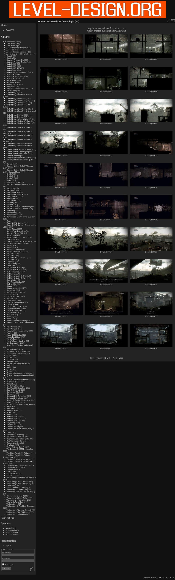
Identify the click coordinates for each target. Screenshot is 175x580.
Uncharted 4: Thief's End (16, 490)
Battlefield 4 (11, 70)
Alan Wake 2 (11, 46)
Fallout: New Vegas (14, 251)
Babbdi (9, 56)
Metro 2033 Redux (14, 335)
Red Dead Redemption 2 (16, 388)
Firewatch (10, 262)
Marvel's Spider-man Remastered (20, 323)
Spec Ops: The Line (14, 435)
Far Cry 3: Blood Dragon (16, 257)
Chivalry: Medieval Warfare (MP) (19, 160)
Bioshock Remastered (15, 76)
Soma (8, 433)
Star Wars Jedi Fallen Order (17, 439)
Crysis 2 (9, 176)
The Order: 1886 (13, 467)
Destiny (9, 202)
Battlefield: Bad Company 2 (17, 72)
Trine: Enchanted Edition (16, 488)
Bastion (9, 58)
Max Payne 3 (11, 329)
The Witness (11, 469)
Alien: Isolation (12, 50)
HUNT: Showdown (13, 272)
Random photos (12, 530)
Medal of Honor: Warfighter (17, 331)
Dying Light (11, 235)
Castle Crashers (13, 156)
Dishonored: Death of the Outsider (20, 217)
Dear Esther (11, 200)
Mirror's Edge (11, 339)
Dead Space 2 (12, 196)
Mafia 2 (9, 317)
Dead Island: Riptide (14, 194)
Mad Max (10, 315)
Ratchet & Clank (13, 386)
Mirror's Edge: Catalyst (15, 341)
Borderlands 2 (12, 84)
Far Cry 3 (10, 255)
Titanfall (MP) (11, 473)
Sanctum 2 (10, 408)
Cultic (8, 180)
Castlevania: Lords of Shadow (18, 158)
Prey (8, 365)
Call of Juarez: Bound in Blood (18, 150)
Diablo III (10, 211)
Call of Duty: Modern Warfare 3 (19, 135)
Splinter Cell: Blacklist (15, 437)
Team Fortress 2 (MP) (15, 447)
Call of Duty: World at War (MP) (19, 145)
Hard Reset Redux (14, 282)
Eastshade (10, 239)
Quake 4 (9, 372)
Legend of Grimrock (14, 308)
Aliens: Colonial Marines (16, 52)
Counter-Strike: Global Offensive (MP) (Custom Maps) (18, 171)
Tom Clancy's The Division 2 (18, 484)
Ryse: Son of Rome (14, 402)
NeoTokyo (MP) (12, 343)
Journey (9, 298)
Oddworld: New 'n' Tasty (16, 351)
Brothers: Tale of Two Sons (17, 88)
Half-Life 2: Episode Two (16, 278)
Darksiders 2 (11, 190)
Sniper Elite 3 (11, 424)
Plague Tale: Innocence (16, 363)
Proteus (9, 367)
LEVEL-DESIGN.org (166, 577)
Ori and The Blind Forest (16, 353)
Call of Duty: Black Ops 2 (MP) (19, 105)
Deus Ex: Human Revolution (18, 207)
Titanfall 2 (10, 475)
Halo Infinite (11, 280)
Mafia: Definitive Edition (16, 321)
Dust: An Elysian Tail (14, 233)
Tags (8, 30)
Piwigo (155, 577)
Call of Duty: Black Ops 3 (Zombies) (21, 111)
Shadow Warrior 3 (13, 420)
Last (121, 358)
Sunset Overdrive (13, 443)
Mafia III (9, 319)
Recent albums (12, 534)
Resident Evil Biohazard (16, 396)
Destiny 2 (10, 205)
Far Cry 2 (10, 253)
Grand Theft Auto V (14, 270)
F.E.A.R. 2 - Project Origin (17, 243)
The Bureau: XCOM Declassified (19, 449)
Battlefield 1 (11, 64)
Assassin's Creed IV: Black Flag (19, 54)
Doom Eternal (12, 229)
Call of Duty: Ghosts (14, 115)
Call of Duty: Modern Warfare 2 (19, 127)
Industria (10, 294)
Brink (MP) (10, 86)
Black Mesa (11, 80)
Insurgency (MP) (13, 296)
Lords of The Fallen (14, 310)
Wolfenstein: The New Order (18, 510)
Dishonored (11, 213)
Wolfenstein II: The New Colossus (20, 506)
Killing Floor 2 (12, 300)
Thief (8, 471)
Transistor (10, 486)
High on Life (11, 284)
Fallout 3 (10, 245)
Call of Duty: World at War (17, 143)
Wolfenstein (11, 504)
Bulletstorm (11, 90)
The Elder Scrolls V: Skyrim (17, 459)
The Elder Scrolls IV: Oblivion (18, 453)
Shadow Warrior (13, 416)
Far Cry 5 (10, 260)
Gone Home (11, 266)
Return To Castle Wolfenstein (18, 400)
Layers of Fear (12, 304)
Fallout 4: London (13, 249)
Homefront (10, 290)
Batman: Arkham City (15, 60)
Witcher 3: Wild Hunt (14, 502)
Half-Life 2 (10, 274)
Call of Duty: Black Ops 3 (16, 109)
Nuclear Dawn (12, 349)
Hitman (9, 286)
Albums (5, 36)
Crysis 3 (9, 178)
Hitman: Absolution (14, 288)
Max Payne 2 (11, 327)
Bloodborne (11, 82)
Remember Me (12, 392)
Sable (8, 406)
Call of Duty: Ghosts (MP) (16, 117)
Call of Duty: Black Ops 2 (16, 103)
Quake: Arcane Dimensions (17, 374)
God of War (11, 264)
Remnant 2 (11, 394)
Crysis (9, 174)
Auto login (7, 565)
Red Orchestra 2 (13, 390)
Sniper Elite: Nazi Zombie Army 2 (20, 429)
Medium (9, 333)
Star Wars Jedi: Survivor (16, 441)
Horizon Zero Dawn (14, 292)
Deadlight (10, 198)
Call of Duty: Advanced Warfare (19, 95)
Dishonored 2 (11, 215)
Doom (8, 221)
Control (9, 164)
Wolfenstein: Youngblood (16, 514)
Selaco (9, 414)
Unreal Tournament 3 (15, 496)
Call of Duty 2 (12, 92)
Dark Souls (11, 188)
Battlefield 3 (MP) (13, 68)
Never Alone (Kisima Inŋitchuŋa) (19, 345)
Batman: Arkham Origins (16, 62)
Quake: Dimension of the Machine (20, 376)
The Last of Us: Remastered (18, 465)
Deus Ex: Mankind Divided (17, 209)
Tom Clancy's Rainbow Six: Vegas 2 (21, 477)
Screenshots (10, 42)
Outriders (10, 359)
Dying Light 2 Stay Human (17, 237)
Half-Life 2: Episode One (16, 276)
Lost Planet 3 (11, 312)
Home (41, 21)
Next (115, 358)
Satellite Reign (12, 410)
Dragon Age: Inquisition (16, 231)
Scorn (8, 412)
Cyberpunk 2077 (13, 182)
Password (6, 558)
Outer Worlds (11, 355)
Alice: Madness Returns (16, 48)
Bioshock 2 (11, 74)
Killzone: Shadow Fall (15, 302)
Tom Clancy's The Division (17, 482)
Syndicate (10, 445)
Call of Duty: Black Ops (15, 99)
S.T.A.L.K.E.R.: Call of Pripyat (18, 404)
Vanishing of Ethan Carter (16, 498)
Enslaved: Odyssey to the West (19, 241)
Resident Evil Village (14, 398)
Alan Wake (10, 44)
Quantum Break (12, 382)
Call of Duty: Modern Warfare (18, 121)
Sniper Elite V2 (12, 427)
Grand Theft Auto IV (14, 268)
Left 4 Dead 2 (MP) (14, 306)
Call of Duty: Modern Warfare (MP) (20, 123)
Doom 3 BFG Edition (14, 223)
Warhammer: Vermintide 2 (17, 500)
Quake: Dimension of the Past (18, 380)
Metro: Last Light (13, 337)
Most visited (11, 528)
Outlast (9, 357)
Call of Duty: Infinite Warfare (18, 119)
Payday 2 (10, 361)
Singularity (10, 422)
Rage (8, 384)
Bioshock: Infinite (13, 78)
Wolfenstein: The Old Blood (17, 512)
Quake (9, 369)
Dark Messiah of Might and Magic (20, 184)
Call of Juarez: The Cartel (16, 154)
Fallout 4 (10, 247)
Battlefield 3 (11, 66)
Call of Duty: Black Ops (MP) (18, 101)
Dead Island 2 (12, 192)
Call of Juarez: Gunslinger (17, 152)
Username (6, 552)
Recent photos (12, 532)
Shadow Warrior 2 (13, 418)
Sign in (8, 546)
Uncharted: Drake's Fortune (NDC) (20, 492)
